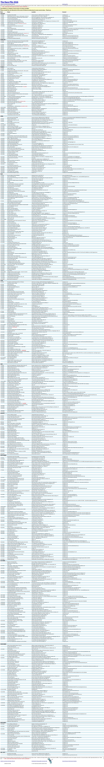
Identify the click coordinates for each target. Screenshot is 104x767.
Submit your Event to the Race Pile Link (8, 4)
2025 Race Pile (65, 4)
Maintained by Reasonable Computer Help (39, 761)
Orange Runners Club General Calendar (69, 761)
